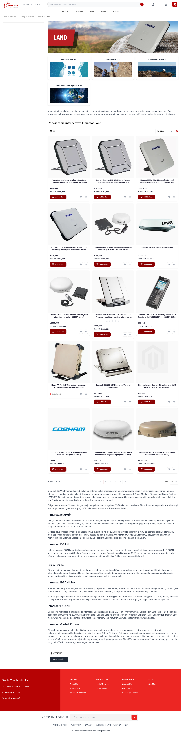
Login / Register (102, 684)
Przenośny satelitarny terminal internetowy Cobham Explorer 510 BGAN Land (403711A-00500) (69, 181)
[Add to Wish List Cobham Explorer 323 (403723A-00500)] (169, 264)
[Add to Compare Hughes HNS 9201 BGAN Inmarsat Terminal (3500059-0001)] (130, 402)
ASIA (65, 725)
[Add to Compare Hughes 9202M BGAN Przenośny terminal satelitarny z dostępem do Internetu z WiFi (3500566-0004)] (174, 197)
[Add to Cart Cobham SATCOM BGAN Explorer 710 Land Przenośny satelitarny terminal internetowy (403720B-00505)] (102, 334)
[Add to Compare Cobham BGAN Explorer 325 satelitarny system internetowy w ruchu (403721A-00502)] (130, 264)
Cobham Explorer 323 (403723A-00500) (157, 247)
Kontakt (116, 11)
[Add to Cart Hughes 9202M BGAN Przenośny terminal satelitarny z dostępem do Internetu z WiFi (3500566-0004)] (146, 197)
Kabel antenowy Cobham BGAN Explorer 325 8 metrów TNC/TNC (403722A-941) (157, 386)
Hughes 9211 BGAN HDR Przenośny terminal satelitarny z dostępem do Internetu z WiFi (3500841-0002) (69, 248)
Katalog (22, 17)
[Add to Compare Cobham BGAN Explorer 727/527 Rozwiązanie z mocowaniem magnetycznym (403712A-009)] (130, 469)
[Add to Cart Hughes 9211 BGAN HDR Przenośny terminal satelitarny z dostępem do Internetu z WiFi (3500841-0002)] (58, 264)
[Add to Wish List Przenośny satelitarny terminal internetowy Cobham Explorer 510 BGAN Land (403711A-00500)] (81, 197)
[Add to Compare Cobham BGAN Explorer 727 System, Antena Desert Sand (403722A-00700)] (174, 469)
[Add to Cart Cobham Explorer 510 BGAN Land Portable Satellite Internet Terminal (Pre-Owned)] (102, 197)
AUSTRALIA (76, 725)
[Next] (125, 482)
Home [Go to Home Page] (5, 17)
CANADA (88, 725)
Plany (92, 11)
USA (126, 725)
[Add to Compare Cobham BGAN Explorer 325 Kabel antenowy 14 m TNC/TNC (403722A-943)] (86, 469)
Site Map (152, 684)
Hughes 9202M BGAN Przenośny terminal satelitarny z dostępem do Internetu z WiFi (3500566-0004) (157, 181)
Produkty (65, 11)
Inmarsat (31, 17)
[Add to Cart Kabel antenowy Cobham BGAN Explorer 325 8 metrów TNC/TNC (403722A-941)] (146, 402)
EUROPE (100, 725)
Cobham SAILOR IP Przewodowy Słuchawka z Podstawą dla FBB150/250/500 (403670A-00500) (157, 316)
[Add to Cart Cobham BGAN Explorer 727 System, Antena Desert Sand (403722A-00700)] (146, 469)
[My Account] (153, 4)
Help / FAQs (127, 688)
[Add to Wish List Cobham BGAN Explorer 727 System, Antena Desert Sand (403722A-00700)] (169, 469)
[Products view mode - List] (54, 131)
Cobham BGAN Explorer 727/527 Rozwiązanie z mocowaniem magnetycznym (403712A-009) (113, 453)
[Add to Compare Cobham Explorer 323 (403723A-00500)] (174, 264)
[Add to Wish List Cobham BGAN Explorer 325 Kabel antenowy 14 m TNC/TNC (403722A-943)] (81, 469)
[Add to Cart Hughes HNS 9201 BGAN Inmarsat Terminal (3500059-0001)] (102, 402)
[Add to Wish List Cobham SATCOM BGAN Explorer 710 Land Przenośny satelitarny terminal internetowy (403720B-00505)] (125, 334)
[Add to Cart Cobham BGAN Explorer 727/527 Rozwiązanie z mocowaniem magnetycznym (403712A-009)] (102, 469)
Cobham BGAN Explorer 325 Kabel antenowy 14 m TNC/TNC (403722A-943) (69, 453)
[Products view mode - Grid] (50, 131)
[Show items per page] (174, 481)
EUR (38, 4)
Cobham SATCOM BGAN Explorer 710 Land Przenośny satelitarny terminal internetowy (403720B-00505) (113, 316)
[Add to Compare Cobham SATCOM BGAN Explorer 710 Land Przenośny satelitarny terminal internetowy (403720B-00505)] (130, 334)
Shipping (126, 693)
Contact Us (127, 684)
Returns (135, 693)
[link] (100, 482)
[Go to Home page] (11, 4)
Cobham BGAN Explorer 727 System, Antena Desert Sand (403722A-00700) (157, 453)
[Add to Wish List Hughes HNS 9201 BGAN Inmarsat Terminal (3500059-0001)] (125, 402)
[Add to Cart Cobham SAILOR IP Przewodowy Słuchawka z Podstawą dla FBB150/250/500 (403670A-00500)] (146, 331)
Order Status (101, 688)
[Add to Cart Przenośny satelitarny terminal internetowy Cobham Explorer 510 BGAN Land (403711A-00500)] (58, 197)
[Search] (142, 4)
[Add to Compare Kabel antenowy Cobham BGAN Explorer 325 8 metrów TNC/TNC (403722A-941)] (174, 402)
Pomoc (103, 11)
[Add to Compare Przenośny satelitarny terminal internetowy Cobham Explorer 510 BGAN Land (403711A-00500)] (86, 197)
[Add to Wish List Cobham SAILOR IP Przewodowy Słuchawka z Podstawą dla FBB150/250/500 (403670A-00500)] (169, 332)
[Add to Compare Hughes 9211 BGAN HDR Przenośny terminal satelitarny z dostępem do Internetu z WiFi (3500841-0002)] (86, 264)
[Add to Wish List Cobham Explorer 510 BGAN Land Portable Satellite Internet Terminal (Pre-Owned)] (125, 197)
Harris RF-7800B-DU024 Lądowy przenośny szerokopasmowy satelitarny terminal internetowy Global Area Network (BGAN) (68, 386)
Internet (40, 17)
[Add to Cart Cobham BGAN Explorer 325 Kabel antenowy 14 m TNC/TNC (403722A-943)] (58, 469)
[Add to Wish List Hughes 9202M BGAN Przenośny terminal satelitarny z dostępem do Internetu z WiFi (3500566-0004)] (169, 197)
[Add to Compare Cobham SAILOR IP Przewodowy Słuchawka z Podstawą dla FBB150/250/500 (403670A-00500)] (174, 332)
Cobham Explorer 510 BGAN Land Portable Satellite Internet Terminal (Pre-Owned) (113, 181)
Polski (27, 4)
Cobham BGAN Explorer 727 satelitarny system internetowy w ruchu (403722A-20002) (69, 316)
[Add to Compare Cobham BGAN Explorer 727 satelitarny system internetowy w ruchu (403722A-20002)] (86, 332)
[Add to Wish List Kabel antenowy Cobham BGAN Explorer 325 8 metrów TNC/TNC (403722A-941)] (169, 402)
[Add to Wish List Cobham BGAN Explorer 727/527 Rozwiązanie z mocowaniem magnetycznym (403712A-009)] (125, 469)
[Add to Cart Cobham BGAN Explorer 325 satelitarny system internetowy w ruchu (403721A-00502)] (102, 264)
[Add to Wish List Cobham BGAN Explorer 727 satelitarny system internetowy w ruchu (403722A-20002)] (81, 332)
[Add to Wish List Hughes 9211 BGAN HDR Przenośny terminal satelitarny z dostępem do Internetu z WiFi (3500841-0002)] (81, 264)
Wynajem (79, 11)
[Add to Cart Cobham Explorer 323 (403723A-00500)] (146, 264)
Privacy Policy (76, 688)
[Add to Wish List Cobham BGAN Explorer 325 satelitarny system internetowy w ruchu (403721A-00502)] (125, 264)
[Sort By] (165, 131)
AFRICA (56, 725)
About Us (74, 684)
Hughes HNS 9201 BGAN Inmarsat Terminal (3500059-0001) (113, 386)
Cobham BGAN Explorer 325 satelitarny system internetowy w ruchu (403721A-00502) (113, 248)
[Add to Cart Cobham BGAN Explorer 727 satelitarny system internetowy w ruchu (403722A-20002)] (58, 331)
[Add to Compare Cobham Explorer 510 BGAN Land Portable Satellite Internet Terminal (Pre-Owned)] (130, 197)
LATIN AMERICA (114, 725)
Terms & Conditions (78, 693)
